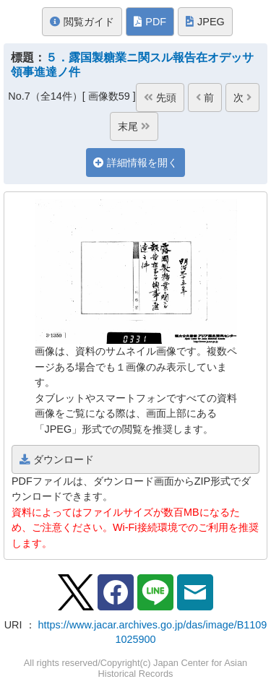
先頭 (160, 97)
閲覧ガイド (82, 21)
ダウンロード (57, 459)
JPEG (205, 21)
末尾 (134, 126)
